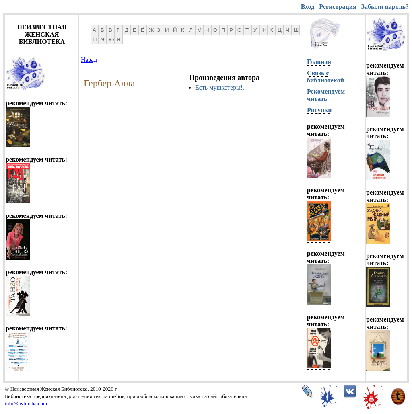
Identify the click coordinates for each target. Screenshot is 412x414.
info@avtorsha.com (26, 403)
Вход (307, 6)
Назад (89, 59)
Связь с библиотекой (325, 77)
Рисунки (319, 110)
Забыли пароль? (385, 6)
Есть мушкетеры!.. (220, 87)
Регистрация (337, 6)
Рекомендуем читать (326, 95)
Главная (319, 61)
